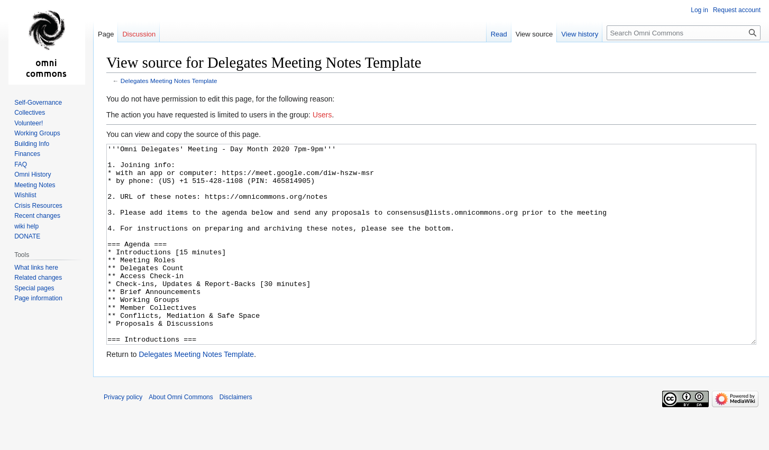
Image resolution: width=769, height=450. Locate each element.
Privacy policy (123, 436)
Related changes (38, 277)
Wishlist (25, 195)
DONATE (27, 236)
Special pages (34, 288)
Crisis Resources (38, 205)
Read (499, 34)
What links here (36, 267)
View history (579, 34)
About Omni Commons (181, 436)
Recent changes (37, 215)
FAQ (20, 164)
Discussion (138, 34)
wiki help (26, 226)
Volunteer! (28, 123)
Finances (27, 154)
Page (106, 34)
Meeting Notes (34, 185)
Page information (38, 298)
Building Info (31, 144)
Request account (737, 10)
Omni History (32, 174)
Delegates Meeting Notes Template (169, 80)
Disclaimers (235, 436)
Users (322, 115)
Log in (699, 10)
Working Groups (37, 133)
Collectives (29, 112)
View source (534, 34)
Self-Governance (38, 102)
